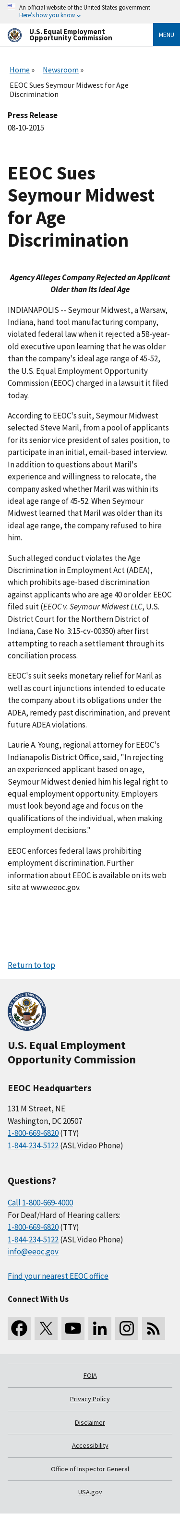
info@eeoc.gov (33, 1251)
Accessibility (90, 1445)
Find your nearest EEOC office (58, 1276)
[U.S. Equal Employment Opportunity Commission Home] (69, 34)
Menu (166, 34)
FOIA (90, 1375)
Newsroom (61, 69)
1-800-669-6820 (33, 1133)
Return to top (31, 965)
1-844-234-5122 (33, 1145)
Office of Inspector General (90, 1469)
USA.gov (90, 1492)
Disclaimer (90, 1422)
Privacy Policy (90, 1399)
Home (20, 69)
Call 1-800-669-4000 (40, 1202)
